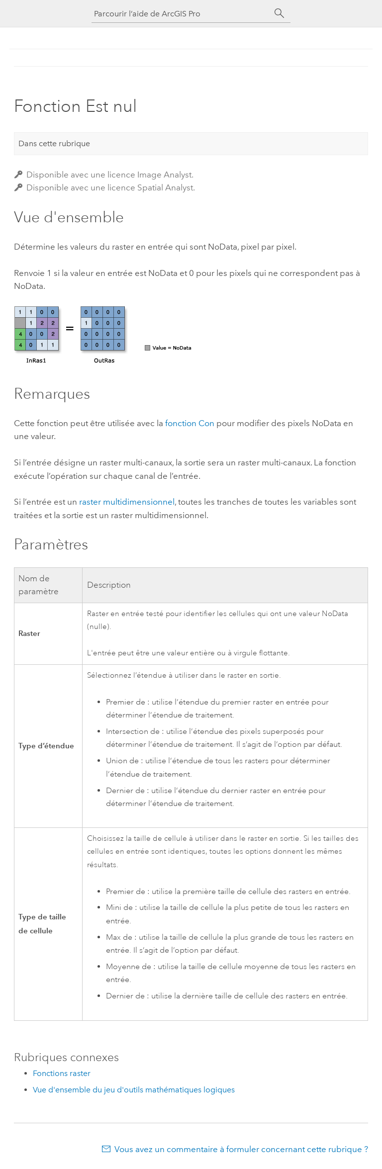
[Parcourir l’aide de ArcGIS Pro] (181, 13)
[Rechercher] (280, 13)
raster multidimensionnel (127, 502)
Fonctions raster (62, 1073)
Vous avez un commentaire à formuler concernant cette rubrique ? (241, 1149)
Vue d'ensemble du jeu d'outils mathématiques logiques (134, 1089)
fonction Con (189, 423)
